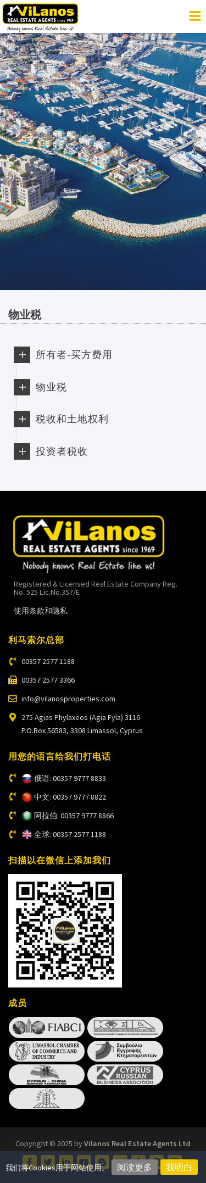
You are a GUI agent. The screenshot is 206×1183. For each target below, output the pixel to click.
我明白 (179, 1167)
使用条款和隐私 (41, 611)
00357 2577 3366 (48, 680)
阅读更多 (134, 1167)
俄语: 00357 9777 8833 (70, 778)
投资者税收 (62, 451)
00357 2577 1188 (48, 661)
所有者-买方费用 (74, 354)
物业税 (51, 387)
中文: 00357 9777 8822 (70, 797)
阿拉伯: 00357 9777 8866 (74, 816)
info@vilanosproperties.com (68, 699)
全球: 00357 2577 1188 (70, 834)
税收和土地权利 (72, 418)
